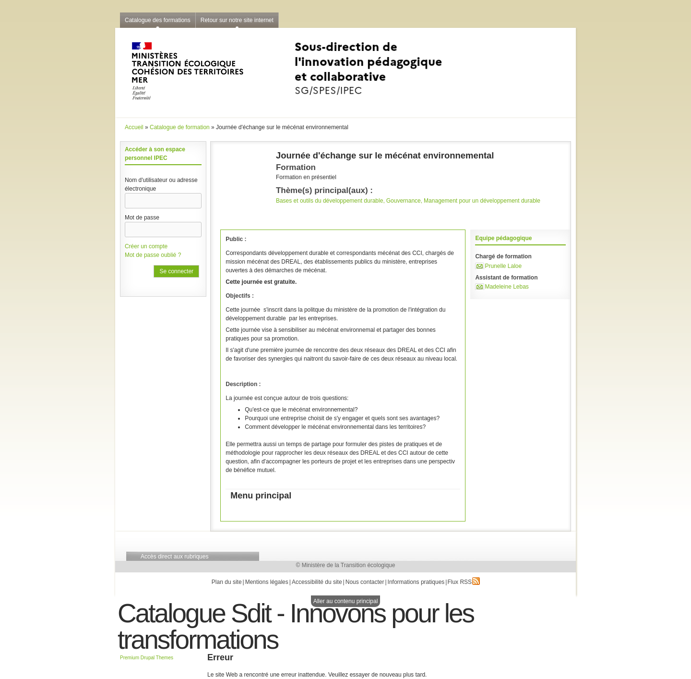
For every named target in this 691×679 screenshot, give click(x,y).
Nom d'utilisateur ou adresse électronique (161, 184)
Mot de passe (142, 217)
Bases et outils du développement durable (329, 200)
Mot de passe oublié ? (153, 255)
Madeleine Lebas (506, 286)
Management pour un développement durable (482, 200)
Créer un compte (146, 246)
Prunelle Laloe (503, 266)
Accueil (134, 127)
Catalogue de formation (180, 127)
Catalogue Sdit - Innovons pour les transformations (296, 626)
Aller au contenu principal (345, 601)
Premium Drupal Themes (146, 657)
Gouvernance (403, 200)
